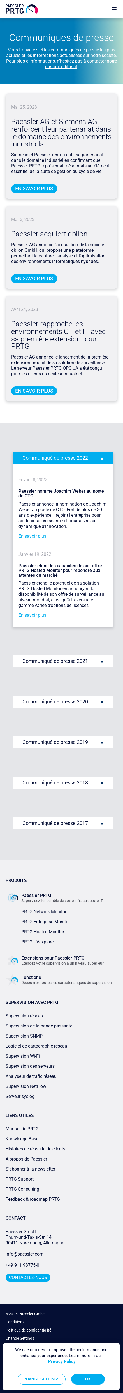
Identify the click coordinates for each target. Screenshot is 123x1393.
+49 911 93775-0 (22, 1265)
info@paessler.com (24, 1254)
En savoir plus (34, 188)
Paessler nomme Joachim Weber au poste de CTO (61, 493)
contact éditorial (61, 66)
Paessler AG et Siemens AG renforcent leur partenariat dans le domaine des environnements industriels (61, 132)
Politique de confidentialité (28, 1330)
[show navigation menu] (114, 9)
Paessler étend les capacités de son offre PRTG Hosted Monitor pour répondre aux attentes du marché (60, 570)
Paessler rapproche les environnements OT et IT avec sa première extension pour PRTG (58, 335)
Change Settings (20, 1338)
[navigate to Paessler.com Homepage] (22, 9)
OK (87, 1379)
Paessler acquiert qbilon (49, 234)
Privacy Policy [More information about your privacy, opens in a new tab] (62, 1361)
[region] (61, 1366)
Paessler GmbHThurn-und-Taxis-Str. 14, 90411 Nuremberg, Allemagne (35, 1237)
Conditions (15, 1322)
